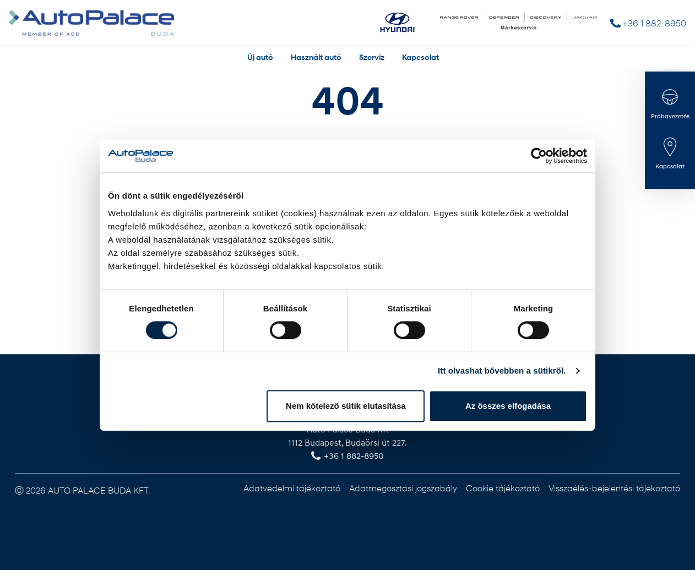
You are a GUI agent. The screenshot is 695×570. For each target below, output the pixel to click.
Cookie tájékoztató (503, 488)
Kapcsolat (420, 57)
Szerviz (371, 57)
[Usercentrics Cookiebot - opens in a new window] (539, 155)
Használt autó (316, 57)
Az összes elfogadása (508, 405)
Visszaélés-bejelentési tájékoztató (614, 488)
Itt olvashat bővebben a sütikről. (502, 370)
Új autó (260, 57)
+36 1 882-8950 (654, 23)
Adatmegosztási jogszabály (403, 488)
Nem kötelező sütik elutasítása (346, 405)
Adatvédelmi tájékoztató (291, 488)
